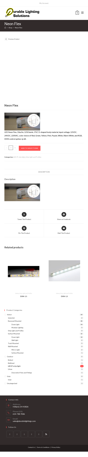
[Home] (5, 28)
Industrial (11, 318)
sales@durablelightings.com (24, 421)
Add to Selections (29, 148)
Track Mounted (13, 343)
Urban (10, 369)
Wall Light (15, 340)
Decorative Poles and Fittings (22, 373)
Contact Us (31, 447)
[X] (10, 434)
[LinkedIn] (31, 434)
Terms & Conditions (43, 447)
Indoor (17, 293)
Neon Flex (18, 28)
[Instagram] (24, 434)
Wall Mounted (13, 346)
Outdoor (10, 357)
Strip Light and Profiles (33, 157)
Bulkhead (11, 363)
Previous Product (13, 39)
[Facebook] (17, 434)
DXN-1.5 (23, 296)
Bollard (10, 360)
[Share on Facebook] (64, 216)
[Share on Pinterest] (24, 230)
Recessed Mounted (14, 321)
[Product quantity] (11, 148)
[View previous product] (6, 39)
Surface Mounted (14, 334)
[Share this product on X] (24, 216)
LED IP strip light (19, 157)
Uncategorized (12, 383)
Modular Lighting (17, 328)
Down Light (15, 324)
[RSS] (46, 434)
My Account (44, 3)
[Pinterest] (39, 434)
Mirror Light (16, 350)
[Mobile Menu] (81, 13)
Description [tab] (44, 172)
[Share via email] (64, 230)
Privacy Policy (55, 447)
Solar (9, 376)
